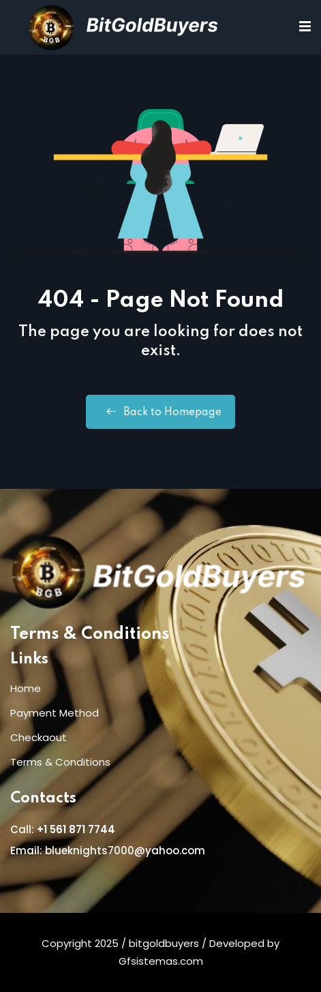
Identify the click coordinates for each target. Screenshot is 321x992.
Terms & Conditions (90, 634)
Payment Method (54, 713)
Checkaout (38, 737)
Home (25, 688)
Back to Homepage (160, 412)
